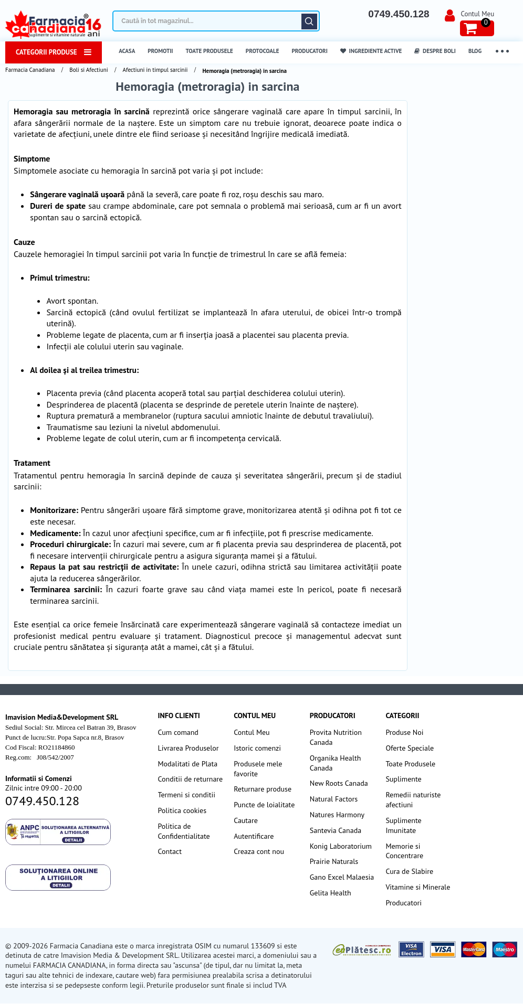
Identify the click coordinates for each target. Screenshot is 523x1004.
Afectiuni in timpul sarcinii (155, 69)
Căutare (309, 21)
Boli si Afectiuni (88, 69)
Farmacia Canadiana (30, 69)
